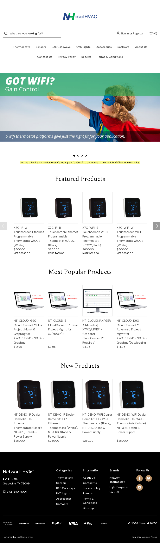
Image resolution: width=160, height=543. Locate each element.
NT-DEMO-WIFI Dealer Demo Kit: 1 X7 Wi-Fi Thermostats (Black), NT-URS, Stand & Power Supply (97, 419)
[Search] (7, 8)
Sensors (41, 43)
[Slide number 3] (82, 152)
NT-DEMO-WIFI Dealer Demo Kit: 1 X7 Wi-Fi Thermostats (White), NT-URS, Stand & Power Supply (131, 419)
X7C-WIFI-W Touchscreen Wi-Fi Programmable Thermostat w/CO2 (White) (130, 232)
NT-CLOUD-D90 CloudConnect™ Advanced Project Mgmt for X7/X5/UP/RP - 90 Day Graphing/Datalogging (132, 328)
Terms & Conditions (110, 53)
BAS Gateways (61, 43)
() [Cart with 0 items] (153, 8)
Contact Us (44, 53)
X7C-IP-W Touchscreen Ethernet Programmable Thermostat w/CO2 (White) (29, 232)
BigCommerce (25, 533)
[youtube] (139, 483)
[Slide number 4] (86, 152)
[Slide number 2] (78, 152)
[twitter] (148, 474)
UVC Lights (83, 43)
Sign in (124, 8)
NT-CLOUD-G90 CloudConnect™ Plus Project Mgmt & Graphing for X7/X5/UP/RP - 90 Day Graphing (29, 328)
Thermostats (21, 43)
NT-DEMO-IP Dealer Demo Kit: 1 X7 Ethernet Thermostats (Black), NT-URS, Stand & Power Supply (28, 422)
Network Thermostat (117, 476)
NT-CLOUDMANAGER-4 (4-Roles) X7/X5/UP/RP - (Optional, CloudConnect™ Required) (97, 328)
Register (138, 8)
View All (114, 488)
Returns (86, 53)
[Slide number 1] (80, 103)
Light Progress (119, 483)
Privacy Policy (67, 53)
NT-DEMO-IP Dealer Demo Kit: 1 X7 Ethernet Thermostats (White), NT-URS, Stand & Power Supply (63, 422)
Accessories (104, 43)
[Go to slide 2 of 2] (3, 222)
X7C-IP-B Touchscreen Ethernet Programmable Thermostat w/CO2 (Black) (63, 232)
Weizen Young (149, 533)
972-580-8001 (17, 488)
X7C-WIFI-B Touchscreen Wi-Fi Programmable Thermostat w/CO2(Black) (95, 232)
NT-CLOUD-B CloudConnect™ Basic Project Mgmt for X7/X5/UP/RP (63, 323)
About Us (141, 43)
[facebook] (139, 474)
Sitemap (88, 504)
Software (123, 43)
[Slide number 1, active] (74, 152)
